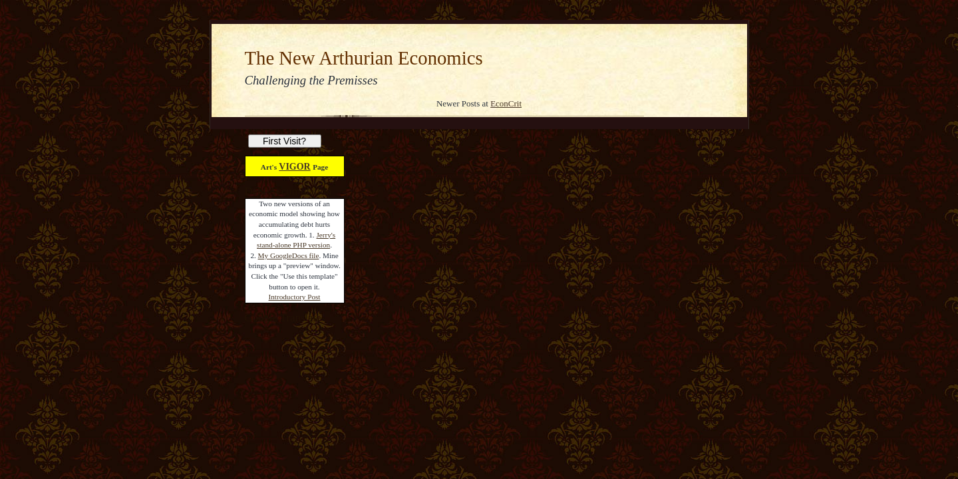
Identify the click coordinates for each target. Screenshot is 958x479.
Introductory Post (295, 297)
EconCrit (506, 103)
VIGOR (294, 167)
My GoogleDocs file (288, 255)
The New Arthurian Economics (364, 58)
